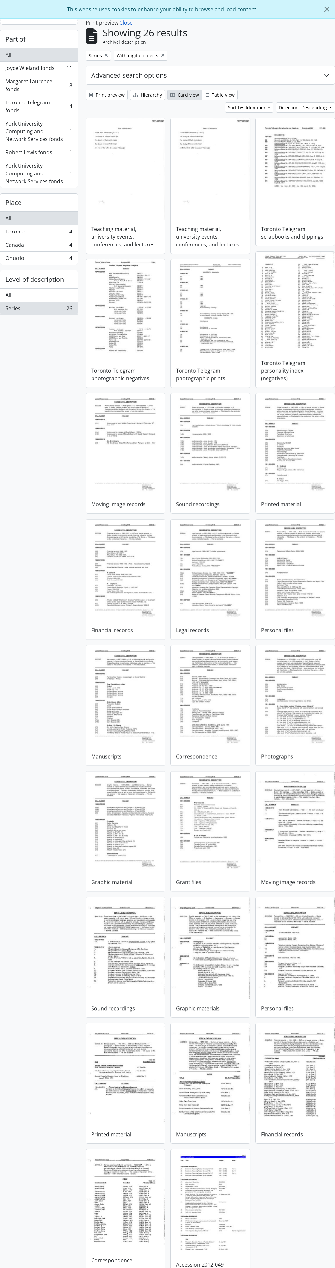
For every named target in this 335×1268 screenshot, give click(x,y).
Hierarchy (147, 95)
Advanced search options (129, 75)
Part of (16, 39)
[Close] (327, 9)
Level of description (35, 279)
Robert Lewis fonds (38, 154)
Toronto (38, 233)
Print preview (107, 95)
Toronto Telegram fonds (38, 106)
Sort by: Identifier (247, 107)
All (8, 54)
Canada (38, 246)
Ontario (38, 259)
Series (38, 310)
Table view (220, 95)
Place (13, 202)
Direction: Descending (303, 107)
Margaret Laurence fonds (38, 85)
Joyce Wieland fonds (38, 69)
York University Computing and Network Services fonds (38, 131)
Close (126, 22)
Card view (184, 95)
